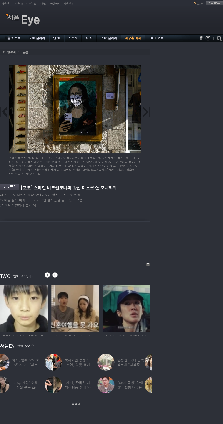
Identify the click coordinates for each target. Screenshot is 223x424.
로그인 (201, 3)
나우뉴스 (31, 3)
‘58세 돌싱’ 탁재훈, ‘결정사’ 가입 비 (138, 387)
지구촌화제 (9, 52)
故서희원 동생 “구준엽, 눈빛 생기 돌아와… (85, 365)
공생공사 (55, 3)
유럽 (25, 52)
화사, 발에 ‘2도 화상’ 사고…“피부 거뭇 (33, 365)
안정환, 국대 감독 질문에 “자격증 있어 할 (138, 365)
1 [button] (73, 404)
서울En (43, 3)
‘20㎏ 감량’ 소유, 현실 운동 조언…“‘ (33, 387)
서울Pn (19, 3)
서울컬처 (69, 3)
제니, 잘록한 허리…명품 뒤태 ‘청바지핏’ (86, 387)
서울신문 (7, 3)
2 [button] (76, 404)
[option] (64, 307)
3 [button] (79, 404)
